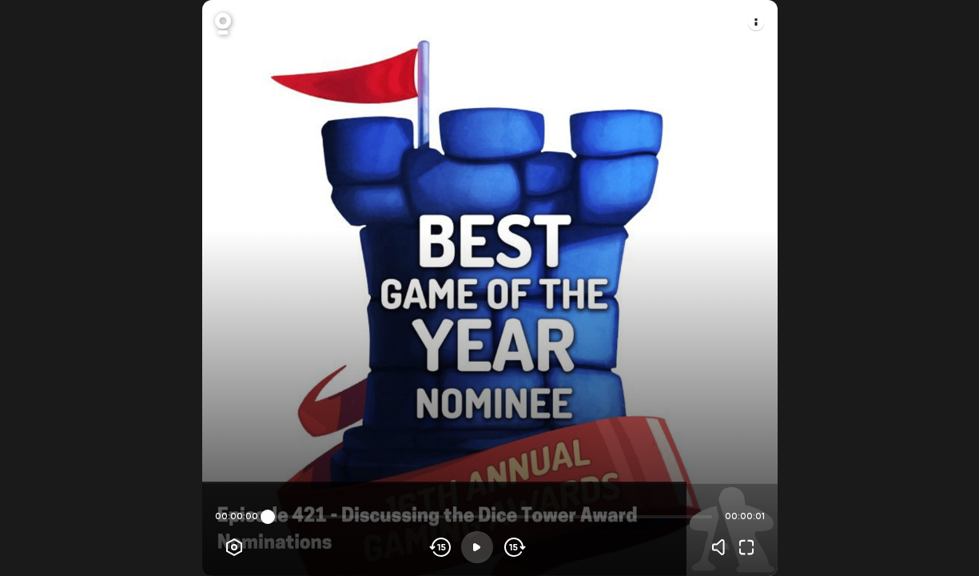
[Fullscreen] (746, 547)
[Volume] (722, 547)
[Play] (477, 547)
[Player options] (234, 547)
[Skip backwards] (441, 547)
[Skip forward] (513, 547)
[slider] (268, 517)
